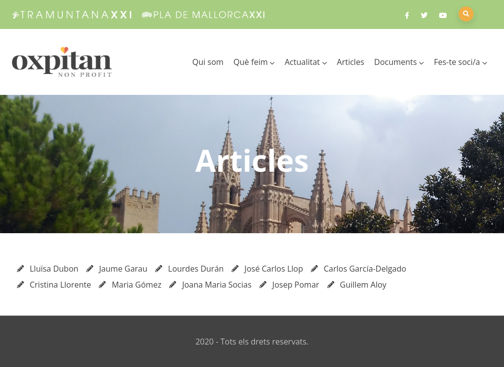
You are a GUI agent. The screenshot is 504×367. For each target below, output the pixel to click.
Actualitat (305, 61)
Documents (399, 61)
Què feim (254, 61)
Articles (350, 61)
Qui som (208, 61)
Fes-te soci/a (460, 61)
